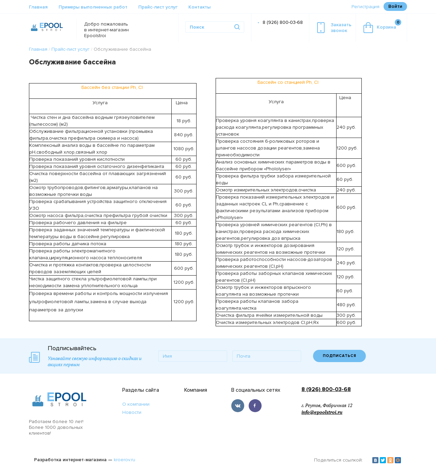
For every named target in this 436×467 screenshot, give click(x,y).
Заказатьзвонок (334, 27)
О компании (136, 404)
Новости (131, 412)
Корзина (382, 26)
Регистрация (365, 7)
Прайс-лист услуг (157, 7)
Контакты (199, 7)
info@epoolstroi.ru (321, 412)
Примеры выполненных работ (93, 7)
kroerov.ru (124, 460)
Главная (38, 7)
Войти (395, 6)
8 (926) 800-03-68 (283, 22)
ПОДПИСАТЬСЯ (339, 356)
